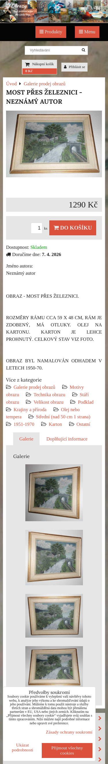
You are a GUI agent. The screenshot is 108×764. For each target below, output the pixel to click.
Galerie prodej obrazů (34, 387)
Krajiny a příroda (30, 409)
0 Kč (29, 71)
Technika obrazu (49, 394)
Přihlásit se (74, 67)
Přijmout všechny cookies (67, 750)
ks (40, 228)
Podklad (86, 402)
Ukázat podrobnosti (22, 747)
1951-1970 (24, 424)
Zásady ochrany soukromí (69, 732)
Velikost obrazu (48, 402)
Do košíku (73, 228)
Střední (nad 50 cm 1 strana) (63, 416)
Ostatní (83, 424)
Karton (55, 424)
